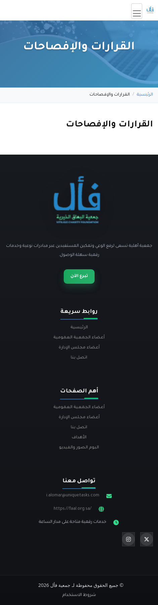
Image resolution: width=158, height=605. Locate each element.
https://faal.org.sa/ (73, 509)
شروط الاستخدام (79, 595)
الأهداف (79, 437)
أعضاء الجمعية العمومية (79, 337)
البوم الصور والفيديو (79, 447)
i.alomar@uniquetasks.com (72, 495)
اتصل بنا (79, 357)
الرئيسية (145, 95)
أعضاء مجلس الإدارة (79, 347)
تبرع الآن (79, 276)
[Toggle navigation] (136, 11)
